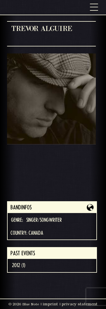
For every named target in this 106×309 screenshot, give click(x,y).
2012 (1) (18, 265)
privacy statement (80, 304)
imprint (50, 304)
